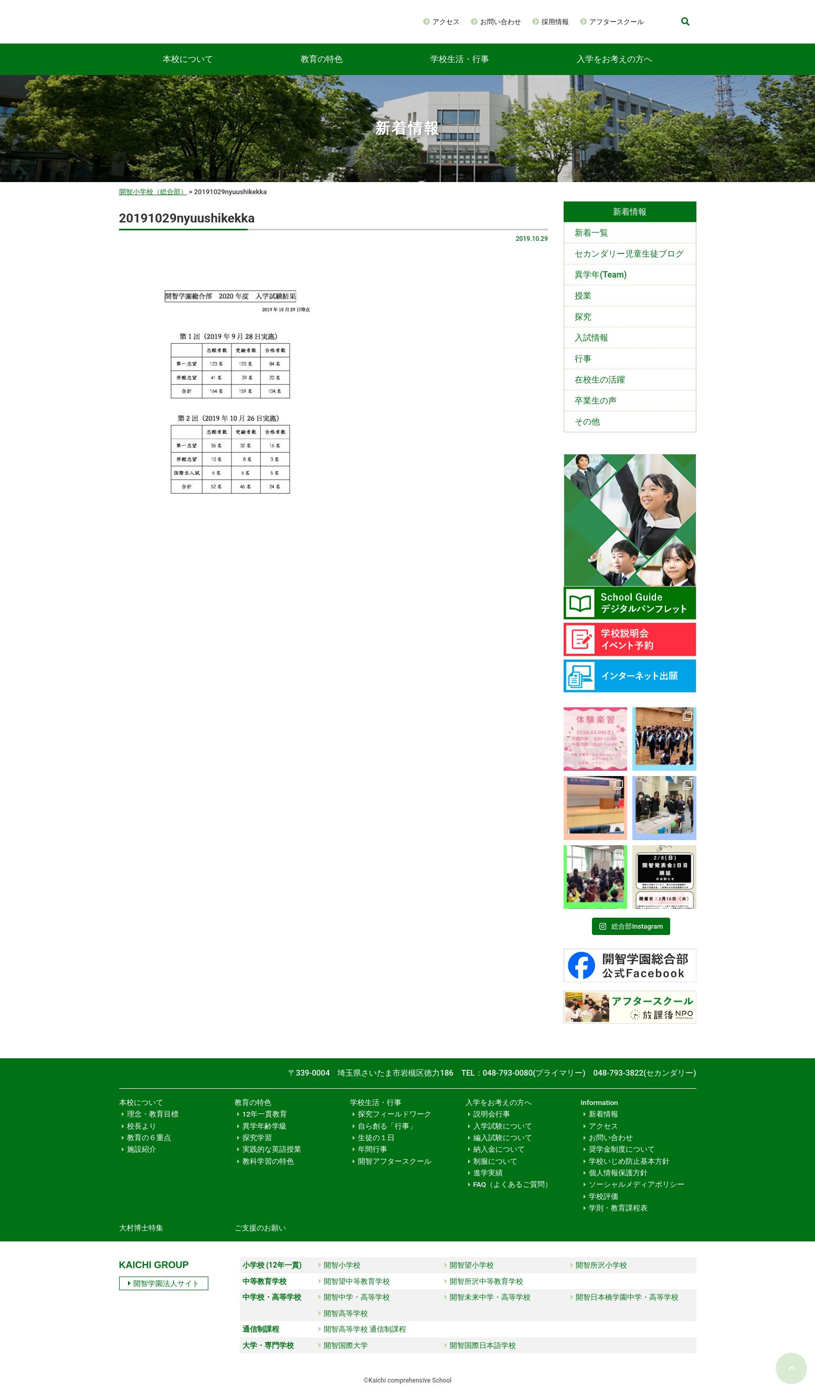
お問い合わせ (500, 22)
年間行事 (372, 1149)
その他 (587, 422)
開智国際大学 (343, 1345)
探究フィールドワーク (394, 1114)
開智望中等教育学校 (354, 1281)
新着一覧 (591, 233)
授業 (583, 296)
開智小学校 (340, 1265)
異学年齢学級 (264, 1126)
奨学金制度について (622, 1149)
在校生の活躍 (600, 380)
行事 (583, 359)
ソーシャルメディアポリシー (636, 1184)
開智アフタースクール (394, 1161)
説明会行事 (491, 1114)
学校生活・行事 (459, 59)
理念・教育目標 (152, 1114)
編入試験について (502, 1137)
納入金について (499, 1149)
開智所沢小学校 (598, 1265)
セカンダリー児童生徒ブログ (629, 254)
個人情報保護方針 (618, 1172)
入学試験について (502, 1126)
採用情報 (555, 22)
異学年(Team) (601, 275)
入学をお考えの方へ (614, 59)
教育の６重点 (149, 1137)
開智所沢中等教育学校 (483, 1281)
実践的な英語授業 (271, 1149)
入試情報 (591, 338)
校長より (141, 1126)
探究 (583, 317)
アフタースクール (616, 22)
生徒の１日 (376, 1137)
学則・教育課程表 (618, 1208)
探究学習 (257, 1137)
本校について (188, 59)
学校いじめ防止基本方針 (629, 1161)
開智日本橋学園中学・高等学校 (624, 1297)
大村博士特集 (141, 1228)
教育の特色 (322, 59)
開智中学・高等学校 (354, 1297)
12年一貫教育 (264, 1114)
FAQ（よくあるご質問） (513, 1184)
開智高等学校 (343, 1313)
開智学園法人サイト (163, 1283)
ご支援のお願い (260, 1228)
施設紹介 (141, 1149)
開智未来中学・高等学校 (487, 1297)
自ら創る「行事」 (387, 1126)
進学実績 (488, 1172)
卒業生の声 (596, 401)
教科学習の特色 (268, 1161)
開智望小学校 (469, 1265)
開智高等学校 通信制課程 (362, 1329)
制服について (495, 1161)
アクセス (446, 22)
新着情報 (603, 1114)
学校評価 (603, 1196)
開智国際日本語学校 (480, 1345)
